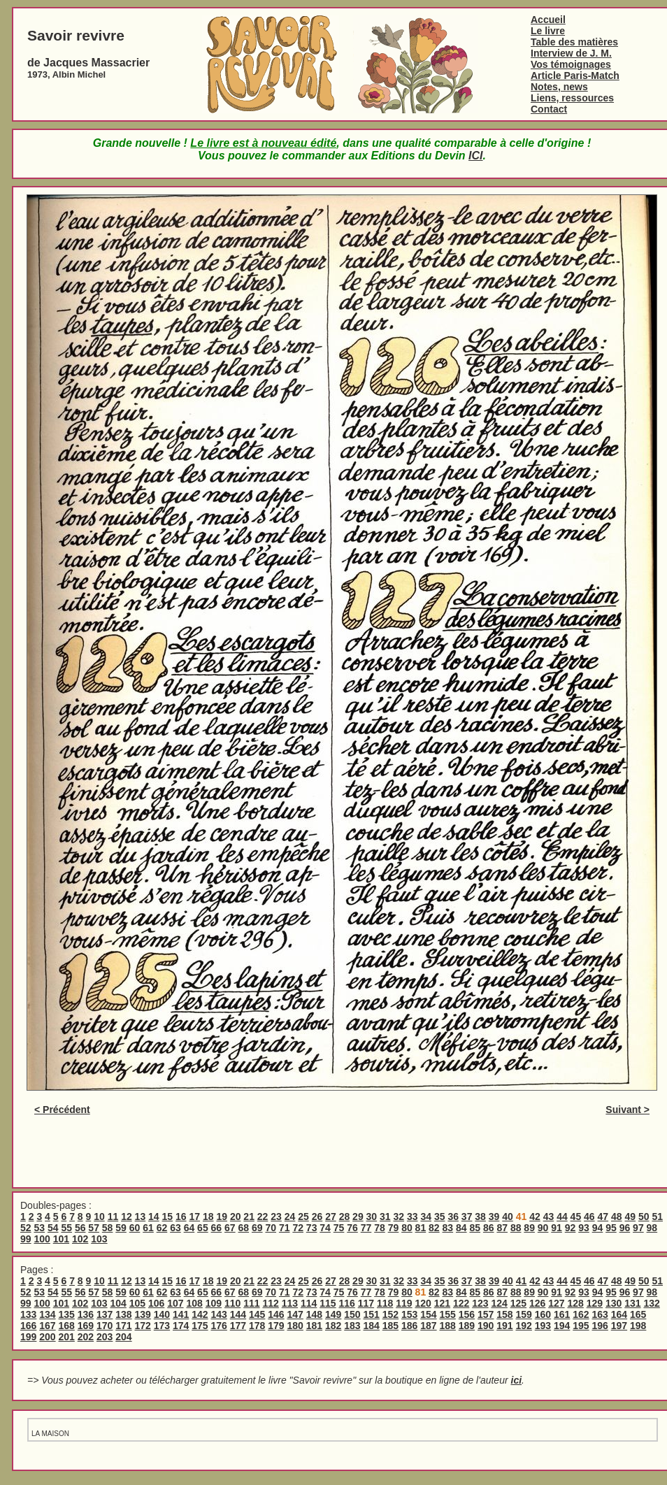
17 (194, 1216)
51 (657, 1216)
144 (238, 1314)
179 (276, 1325)
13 (140, 1216)
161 (562, 1314)
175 (200, 1325)
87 (502, 1227)
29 (358, 1216)
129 (595, 1303)
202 (86, 1336)
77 (366, 1227)
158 (504, 1314)
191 (504, 1325)
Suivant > (627, 1109)
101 (61, 1238)
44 (562, 1216)
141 (181, 1314)
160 (543, 1314)
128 (575, 1303)
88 (516, 1227)
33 (412, 1216)
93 (583, 1227)
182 (333, 1325)
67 (230, 1227)
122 (461, 1303)
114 (309, 1303)
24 (290, 1216)
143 (219, 1314)
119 (404, 1303)
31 (385, 1216)
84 (461, 1227)
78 (379, 1227)
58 (107, 1227)
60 (135, 1227)
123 (480, 1303)
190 (486, 1325)
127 (556, 1303)
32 (399, 1216)
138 (123, 1314)
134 (47, 1314)
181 (314, 1325)
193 (543, 1325)
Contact (549, 109)
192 (524, 1325)
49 (630, 1216)
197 (619, 1325)
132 (651, 1303)
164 (619, 1314)
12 (126, 1216)
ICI (475, 156)
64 (189, 1227)
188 (448, 1325)
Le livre (548, 30)
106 (156, 1303)
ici (516, 1380)
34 (425, 1216)
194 (562, 1325)
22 (262, 1216)
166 (28, 1325)
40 (507, 1216)
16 (181, 1216)
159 (524, 1314)
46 (589, 1216)
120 (423, 1303)
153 (409, 1314)
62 (162, 1227)
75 (339, 1227)
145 (257, 1314)
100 (42, 1238)
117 (366, 1303)
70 (270, 1227)
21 (248, 1216)
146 (276, 1314)
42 (534, 1216)
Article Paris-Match (575, 75)
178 (257, 1325)
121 (442, 1303)
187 (428, 1325)
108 (194, 1303)
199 (28, 1336)
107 (175, 1303)
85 (474, 1227)
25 (303, 1216)
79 (393, 1227)
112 (270, 1303)
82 (434, 1227)
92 (570, 1227)
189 (467, 1325)
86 (488, 1227)
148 (314, 1314)
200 (47, 1336)
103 (99, 1238)
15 (167, 1216)
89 (529, 1227)
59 (121, 1227)
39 (494, 1216)
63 (175, 1227)
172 (143, 1325)
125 (518, 1303)
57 (93, 1227)
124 (499, 1303)
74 (325, 1227)
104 (118, 1303)
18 (208, 1216)
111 (251, 1303)
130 (613, 1303)
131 (632, 1303)
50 (644, 1216)
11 (113, 1216)
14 (153, 1216)
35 (439, 1216)
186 (409, 1325)
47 (603, 1216)
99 (25, 1238)
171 (123, 1325)
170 (104, 1325)
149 (333, 1314)
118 (385, 1303)
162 (581, 1314)
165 (638, 1314)
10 (99, 1216)
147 (295, 1314)
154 (428, 1314)
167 (47, 1325)
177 (238, 1325)
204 (123, 1336)
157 (486, 1314)
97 (638, 1227)
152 (390, 1314)
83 (448, 1227)
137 (104, 1314)
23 (276, 1216)
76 (352, 1227)
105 (137, 1303)
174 (181, 1325)
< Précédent (62, 1109)
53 (39, 1227)
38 (480, 1216)
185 (390, 1325)
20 (235, 1216)
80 (407, 1227)
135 (67, 1314)
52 (25, 1227)
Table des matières (574, 42)
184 (372, 1325)
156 (467, 1314)
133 (28, 1314)
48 (616, 1216)
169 (86, 1325)
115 (328, 1303)
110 (232, 1303)
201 (67, 1336)
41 (521, 1280)
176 (219, 1325)
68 (244, 1227)
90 (543, 1227)
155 (448, 1314)
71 (284, 1227)
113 (290, 1303)
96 (625, 1227)
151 (372, 1314)
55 (66, 1227)
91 (556, 1227)
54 (53, 1227)
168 (67, 1325)
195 (581, 1325)
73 (311, 1227)
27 (330, 1216)
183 (352, 1325)
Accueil (548, 19)
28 (344, 1216)
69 (257, 1227)
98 (652, 1227)
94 (597, 1227)
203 (104, 1336)
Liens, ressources (572, 97)
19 (221, 1216)
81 (420, 1227)
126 (537, 1303)
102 (80, 1238)
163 (600, 1314)
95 (611, 1227)
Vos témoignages (571, 64)
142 (200, 1314)
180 (295, 1325)
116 (346, 1303)
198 (638, 1325)
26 (317, 1216)
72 (297, 1227)
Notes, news (559, 86)
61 (148, 1227)
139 (143, 1314)
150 (352, 1314)
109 (214, 1303)
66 (216, 1227)
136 (86, 1314)
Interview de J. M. (571, 53)
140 (162, 1314)
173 (162, 1325)
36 (453, 1216)
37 (467, 1216)
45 (576, 1216)
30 (372, 1216)
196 (600, 1325)
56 (80, 1227)
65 (202, 1227)
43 (548, 1216)
